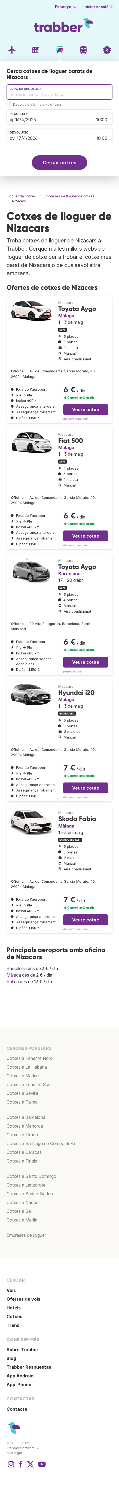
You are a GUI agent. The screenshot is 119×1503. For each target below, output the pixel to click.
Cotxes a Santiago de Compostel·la (41, 1143)
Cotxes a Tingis (22, 1161)
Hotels (14, 1308)
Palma (13, 981)
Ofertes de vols (23, 1299)
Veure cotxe (85, 409)
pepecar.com (72, 671)
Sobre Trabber (22, 1349)
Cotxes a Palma (22, 1102)
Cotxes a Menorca (25, 1126)
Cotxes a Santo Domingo (31, 1176)
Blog (11, 1358)
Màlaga (66, 315)
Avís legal (14, 1453)
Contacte (17, 1409)
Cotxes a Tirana (22, 1134)
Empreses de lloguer (26, 1235)
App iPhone (19, 1384)
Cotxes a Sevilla (22, 1093)
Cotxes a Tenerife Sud (29, 1084)
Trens (13, 1325)
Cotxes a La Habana (27, 1067)
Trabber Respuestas (29, 1367)
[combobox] (59, 92)
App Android (20, 1376)
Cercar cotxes (60, 162)
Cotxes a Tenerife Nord (30, 1058)
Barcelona (69, 573)
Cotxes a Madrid (23, 1075)
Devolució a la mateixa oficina (37, 105)
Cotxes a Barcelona (26, 1117)
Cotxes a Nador (22, 1202)
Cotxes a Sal (19, 1211)
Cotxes (14, 1316)
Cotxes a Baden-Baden (30, 1193)
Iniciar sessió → (98, 7)
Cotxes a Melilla (22, 1220)
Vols (11, 1290)
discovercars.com (76, 419)
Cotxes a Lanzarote (26, 1185)
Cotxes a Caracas (24, 1152)
